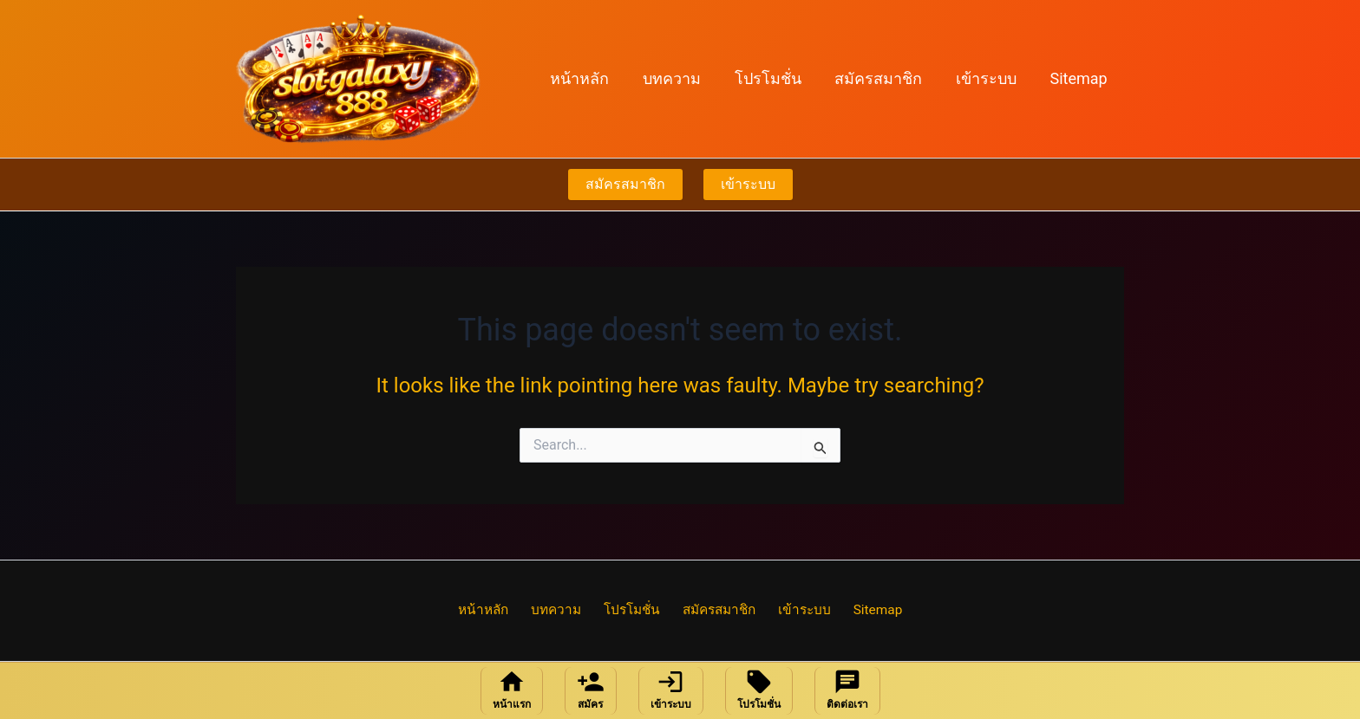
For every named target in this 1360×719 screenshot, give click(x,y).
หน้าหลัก (592, 78)
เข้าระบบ (989, 78)
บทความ (682, 78)
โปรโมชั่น (775, 78)
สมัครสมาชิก (884, 78)
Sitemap (1079, 78)
